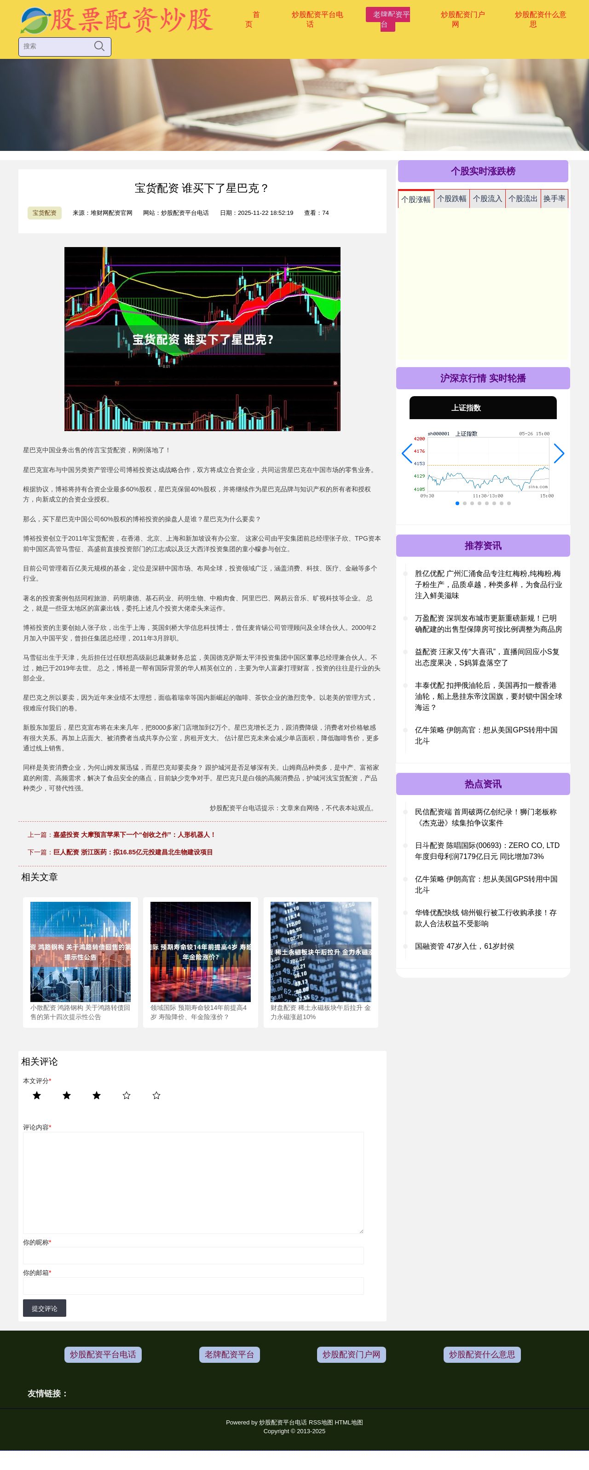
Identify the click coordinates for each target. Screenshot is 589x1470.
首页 (252, 19)
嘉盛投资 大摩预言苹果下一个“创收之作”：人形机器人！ (134, 834)
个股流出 (523, 198)
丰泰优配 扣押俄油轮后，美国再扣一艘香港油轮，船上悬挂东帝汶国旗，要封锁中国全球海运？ (488, 696)
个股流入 (487, 198)
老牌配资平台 (391, 19)
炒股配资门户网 (463, 19)
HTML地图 (349, 1422)
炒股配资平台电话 (317, 19)
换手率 (554, 198)
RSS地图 (321, 1422)
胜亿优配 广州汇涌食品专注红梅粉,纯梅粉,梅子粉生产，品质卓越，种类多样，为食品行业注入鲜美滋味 (488, 585)
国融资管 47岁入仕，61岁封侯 (464, 946)
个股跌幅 (452, 198)
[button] (407, 454)
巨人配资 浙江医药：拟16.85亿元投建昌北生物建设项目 (133, 852)
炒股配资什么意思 (540, 19)
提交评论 (45, 1308)
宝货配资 (45, 212)
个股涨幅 (416, 199)
